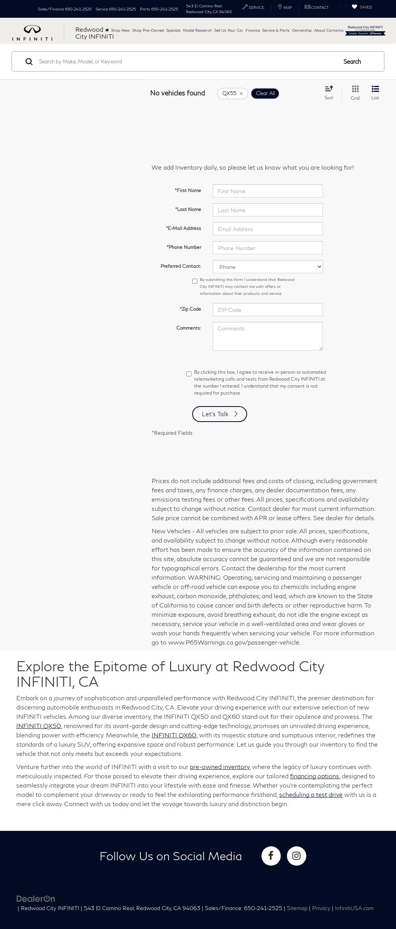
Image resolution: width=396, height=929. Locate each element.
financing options (314, 775)
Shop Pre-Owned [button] (148, 30)
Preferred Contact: (180, 266)
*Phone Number (184, 247)
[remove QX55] (232, 93)
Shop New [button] (120, 30)
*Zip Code (190, 309)
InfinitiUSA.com (354, 908)
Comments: (188, 328)
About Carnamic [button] (329, 30)
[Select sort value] (331, 92)
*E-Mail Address (183, 228)
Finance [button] (253, 30)
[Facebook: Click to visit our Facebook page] (271, 856)
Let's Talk (215, 413)
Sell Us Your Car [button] (228, 30)
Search (352, 61)
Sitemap (297, 908)
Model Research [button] (197, 30)
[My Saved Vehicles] (362, 7)
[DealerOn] (36, 898)
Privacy (321, 908)
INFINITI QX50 (38, 725)
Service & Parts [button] (276, 30)
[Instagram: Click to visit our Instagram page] (296, 856)
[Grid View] (353, 93)
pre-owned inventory (219, 766)
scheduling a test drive (311, 794)
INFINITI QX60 (174, 734)
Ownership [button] (302, 30)
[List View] (375, 93)
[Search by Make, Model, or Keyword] (187, 61)
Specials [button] (173, 30)
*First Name (188, 190)
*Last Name (188, 209)
